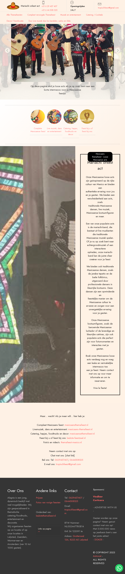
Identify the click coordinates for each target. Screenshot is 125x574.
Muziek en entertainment (70, 14)
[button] (7, 50)
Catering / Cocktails (94, 14)
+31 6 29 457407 (49, 6)
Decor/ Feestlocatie (15, 20)
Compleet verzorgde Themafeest (41, 14)
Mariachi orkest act (30, 6)
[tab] (48, 530)
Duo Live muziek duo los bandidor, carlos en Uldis (50, 20)
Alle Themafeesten (14, 14)
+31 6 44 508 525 (49, 10)
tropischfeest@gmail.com (108, 7)
